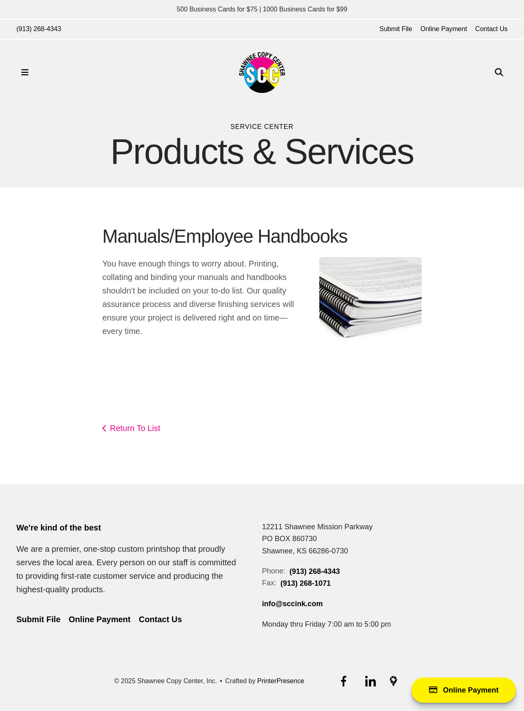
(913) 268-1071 (305, 583)
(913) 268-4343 (38, 28)
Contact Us (491, 28)
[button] (25, 72)
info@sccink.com (292, 604)
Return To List (135, 428)
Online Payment (443, 28)
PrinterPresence (280, 680)
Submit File (395, 28)
